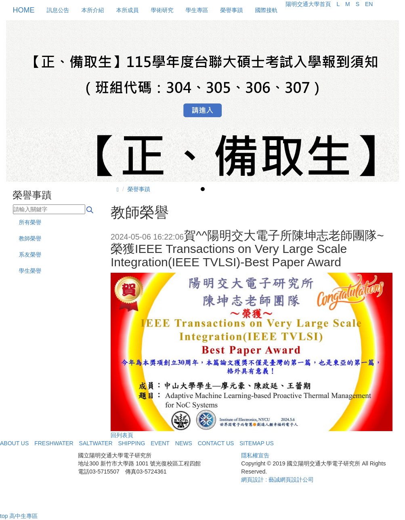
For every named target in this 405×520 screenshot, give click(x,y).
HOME (24, 10)
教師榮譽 (30, 238)
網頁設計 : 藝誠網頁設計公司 (277, 479)
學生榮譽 (30, 270)
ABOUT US (14, 443)
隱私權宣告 (255, 455)
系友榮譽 (30, 254)
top (4, 516)
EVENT (160, 443)
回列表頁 (122, 435)
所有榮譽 (30, 222)
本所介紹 (93, 10)
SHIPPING (131, 443)
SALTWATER (96, 443)
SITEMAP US (256, 443)
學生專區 (197, 10)
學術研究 (162, 10)
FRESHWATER (53, 443)
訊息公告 (58, 10)
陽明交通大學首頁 (308, 4)
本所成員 (127, 10)
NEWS (183, 443)
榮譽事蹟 (231, 10)
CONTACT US (216, 443)
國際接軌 (266, 10)
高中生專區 (23, 516)
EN (369, 4)
